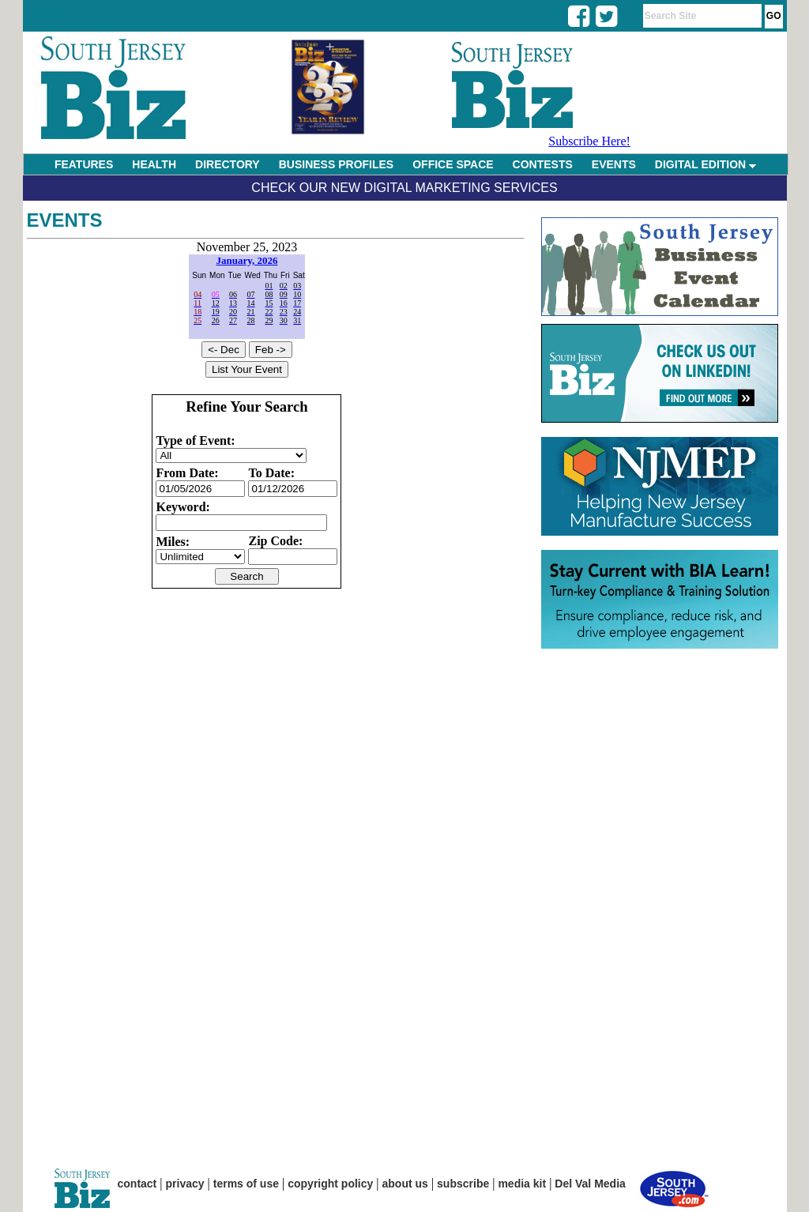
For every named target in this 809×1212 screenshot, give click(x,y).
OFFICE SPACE (452, 164)
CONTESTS (543, 164)
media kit (522, 1183)
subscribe (463, 1183)
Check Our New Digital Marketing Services (404, 187)
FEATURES (84, 164)
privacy (185, 1183)
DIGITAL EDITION (705, 164)
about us (405, 1183)
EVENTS (614, 164)
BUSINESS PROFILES (336, 164)
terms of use (246, 1183)
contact (137, 1183)
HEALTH (154, 164)
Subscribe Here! (589, 141)
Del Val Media (590, 1183)
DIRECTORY (227, 164)
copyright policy (330, 1183)
